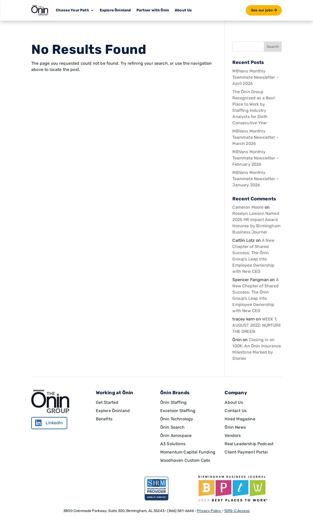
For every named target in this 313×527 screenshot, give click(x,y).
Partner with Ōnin (152, 10)
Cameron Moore (247, 207)
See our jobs (262, 10)
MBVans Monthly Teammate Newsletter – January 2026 (255, 178)
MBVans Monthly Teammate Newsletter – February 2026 (255, 158)
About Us (183, 10)
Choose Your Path (72, 10)
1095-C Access (237, 511)
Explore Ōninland (115, 10)
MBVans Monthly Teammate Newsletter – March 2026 (255, 137)
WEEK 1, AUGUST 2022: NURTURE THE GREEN (256, 325)
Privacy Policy (209, 511)
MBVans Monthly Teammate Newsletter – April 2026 (255, 77)
